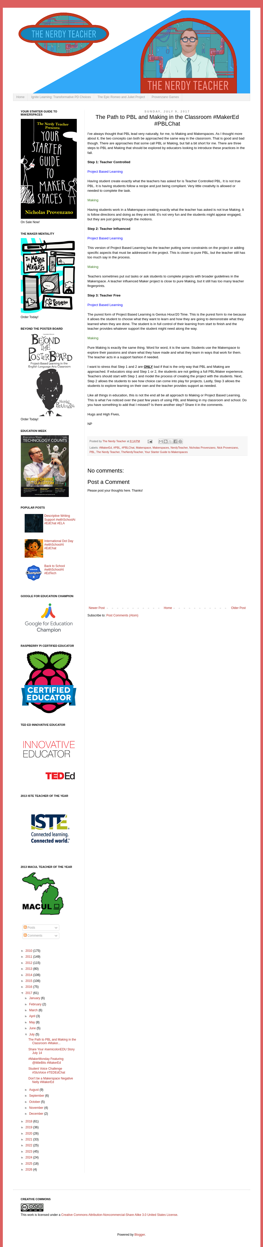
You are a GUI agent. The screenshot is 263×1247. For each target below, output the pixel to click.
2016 (29, 987)
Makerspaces (161, 447)
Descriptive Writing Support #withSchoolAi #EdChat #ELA (60, 519)
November (36, 1108)
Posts (29, 927)
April (32, 1016)
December (36, 1113)
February (35, 1004)
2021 (29, 1139)
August (34, 1090)
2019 (29, 1127)
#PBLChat (128, 447)
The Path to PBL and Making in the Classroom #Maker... (52, 1041)
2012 (29, 963)
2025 (29, 1163)
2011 (29, 956)
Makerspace (143, 447)
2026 (29, 1169)
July (32, 1034)
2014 (29, 975)
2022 (29, 1145)
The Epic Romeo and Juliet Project (121, 97)
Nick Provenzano (227, 447)
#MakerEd (105, 447)
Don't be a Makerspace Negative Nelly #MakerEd (50, 1080)
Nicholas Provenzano (202, 447)
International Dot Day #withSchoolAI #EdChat (58, 544)
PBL (92, 452)
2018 (29, 1121)
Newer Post (97, 608)
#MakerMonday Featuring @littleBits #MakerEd (45, 1060)
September (37, 1095)
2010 (29, 951)
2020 (29, 1133)
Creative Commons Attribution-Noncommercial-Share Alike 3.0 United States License (119, 1215)
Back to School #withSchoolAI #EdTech (54, 569)
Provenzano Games (165, 97)
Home (20, 97)
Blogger (139, 1234)
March (34, 1010)
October (35, 1102)
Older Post (238, 608)
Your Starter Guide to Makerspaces (166, 452)
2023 (29, 1151)
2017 (29, 993)
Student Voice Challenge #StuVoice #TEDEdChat (46, 1070)
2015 (29, 981)
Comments (33, 935)
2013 (29, 969)
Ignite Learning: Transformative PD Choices (61, 97)
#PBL (117, 447)
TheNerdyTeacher (132, 452)
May (32, 1022)
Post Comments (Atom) (122, 615)
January (35, 998)
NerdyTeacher (179, 447)
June (32, 1028)
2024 (29, 1157)
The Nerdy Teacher (108, 452)
